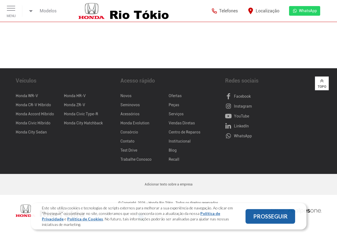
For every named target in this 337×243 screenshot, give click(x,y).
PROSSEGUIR (270, 217)
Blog (173, 150)
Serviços (176, 114)
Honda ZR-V (74, 105)
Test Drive (128, 150)
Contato (127, 141)
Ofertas (175, 96)
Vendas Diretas (182, 123)
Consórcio (129, 132)
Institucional (180, 141)
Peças (174, 105)
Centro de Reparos (184, 132)
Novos (125, 96)
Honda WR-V (27, 96)
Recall (174, 159)
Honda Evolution (134, 123)
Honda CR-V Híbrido (33, 105)
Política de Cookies (85, 219)
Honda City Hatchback (83, 123)
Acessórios (129, 114)
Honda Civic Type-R (81, 114)
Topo (322, 83)
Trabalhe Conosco (136, 159)
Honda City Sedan (31, 132)
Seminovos (130, 105)
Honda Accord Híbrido (35, 114)
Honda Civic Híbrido (33, 123)
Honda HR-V (75, 96)
